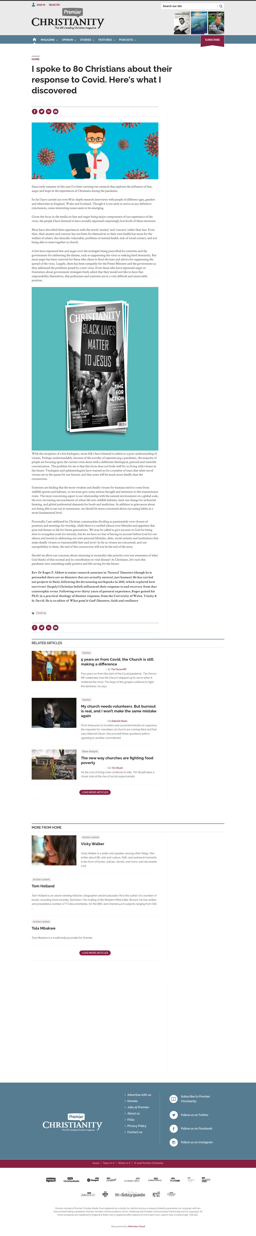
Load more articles (95, 792)
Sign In (41, 5)
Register (54, 5)
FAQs (131, 1119)
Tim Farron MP (118, 669)
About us (133, 1113)
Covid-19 (41, 613)
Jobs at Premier (138, 1107)
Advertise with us (139, 1095)
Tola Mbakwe (44, 928)
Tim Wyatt (117, 768)
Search (221, 6)
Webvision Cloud (136, 1226)
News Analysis (90, 751)
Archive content (90, 837)
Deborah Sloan (119, 721)
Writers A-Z (124, 1163)
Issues (96, 1163)
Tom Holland (43, 886)
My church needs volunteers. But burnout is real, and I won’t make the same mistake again (118, 711)
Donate (132, 1101)
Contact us (134, 1132)
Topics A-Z (108, 1163)
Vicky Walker (92, 844)
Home (36, 59)
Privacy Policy (136, 1126)
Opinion (86, 653)
